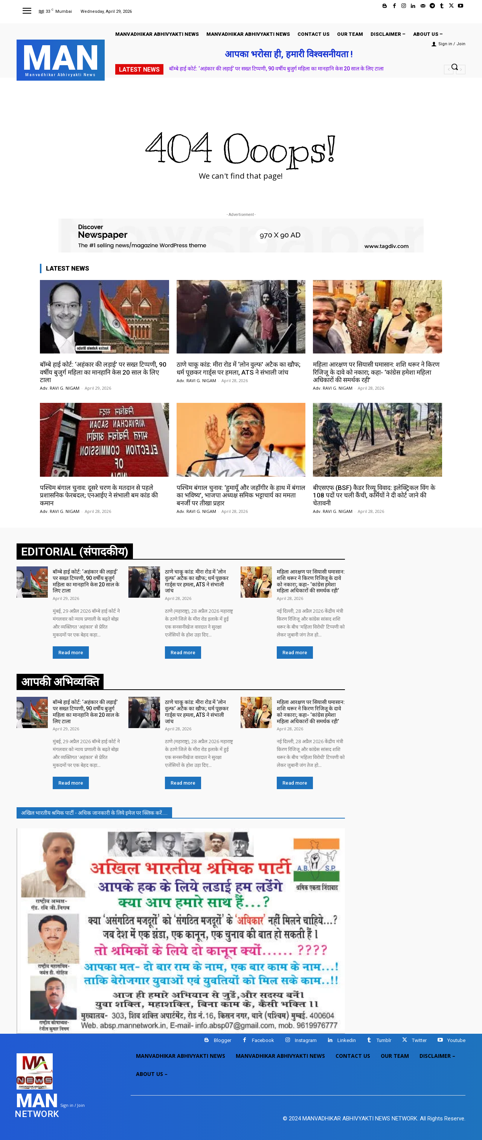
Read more (70, 652)
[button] (454, 67)
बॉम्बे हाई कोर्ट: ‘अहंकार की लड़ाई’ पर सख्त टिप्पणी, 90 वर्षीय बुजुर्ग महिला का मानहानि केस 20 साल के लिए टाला (276, 69)
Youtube (456, 1040)
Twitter (419, 1040)
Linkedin (346, 1040)
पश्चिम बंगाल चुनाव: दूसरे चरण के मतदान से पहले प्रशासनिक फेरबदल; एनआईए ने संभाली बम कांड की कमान (99, 495)
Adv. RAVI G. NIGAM (59, 388)
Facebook (263, 1040)
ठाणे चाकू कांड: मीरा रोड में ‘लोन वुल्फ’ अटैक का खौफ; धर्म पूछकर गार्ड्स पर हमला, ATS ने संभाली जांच (238, 368)
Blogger (222, 1040)
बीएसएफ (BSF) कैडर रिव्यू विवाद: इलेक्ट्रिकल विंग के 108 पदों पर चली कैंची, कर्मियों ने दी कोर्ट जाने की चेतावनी (374, 495)
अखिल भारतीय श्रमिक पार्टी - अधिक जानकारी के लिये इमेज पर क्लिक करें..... (94, 813)
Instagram (306, 1040)
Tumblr (384, 1040)
